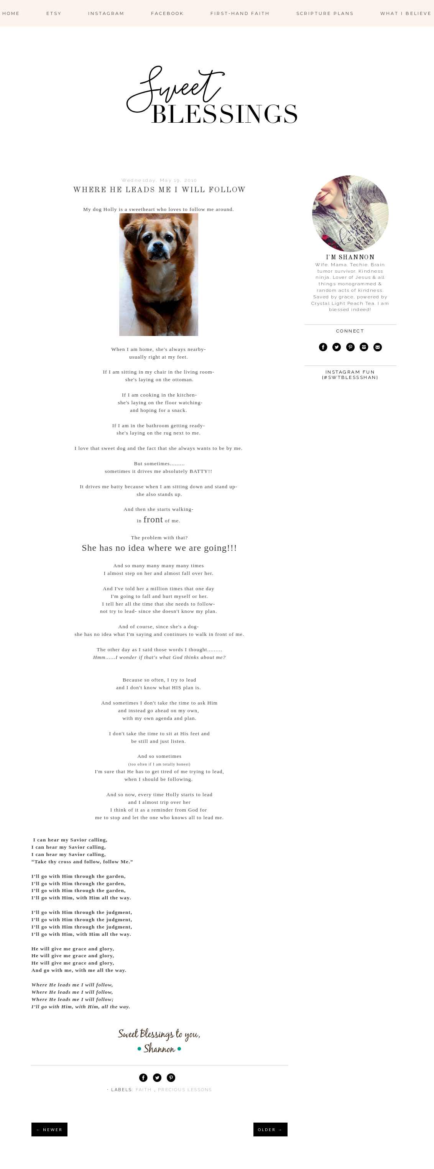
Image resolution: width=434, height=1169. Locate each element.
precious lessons (185, 1089)
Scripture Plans (325, 13)
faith (145, 1089)
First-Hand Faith (240, 13)
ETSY (54, 13)
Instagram (106, 13)
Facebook (167, 13)
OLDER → (270, 1129)
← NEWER (49, 1129)
